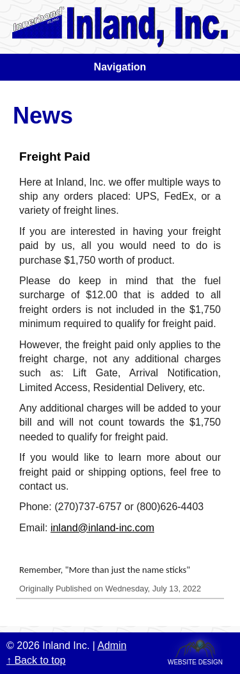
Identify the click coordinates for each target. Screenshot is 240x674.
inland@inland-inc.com (102, 527)
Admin (111, 645)
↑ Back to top (36, 660)
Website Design (195, 661)
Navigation (120, 66)
